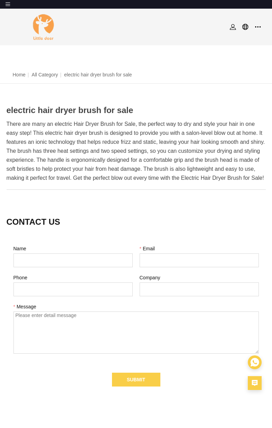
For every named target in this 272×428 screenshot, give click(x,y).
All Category (45, 74)
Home (19, 74)
